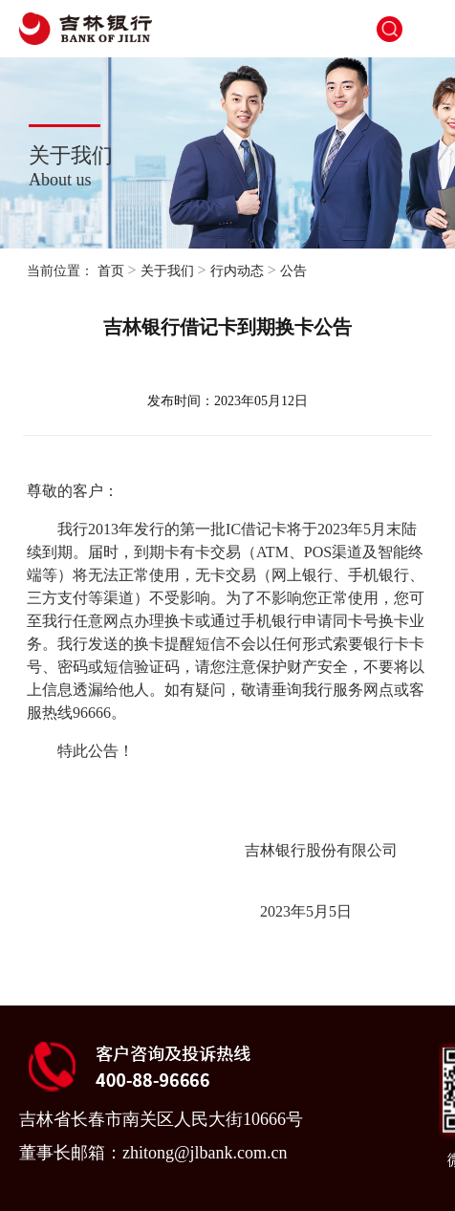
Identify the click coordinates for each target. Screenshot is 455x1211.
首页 (111, 271)
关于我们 (167, 271)
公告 (293, 271)
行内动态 (237, 271)
